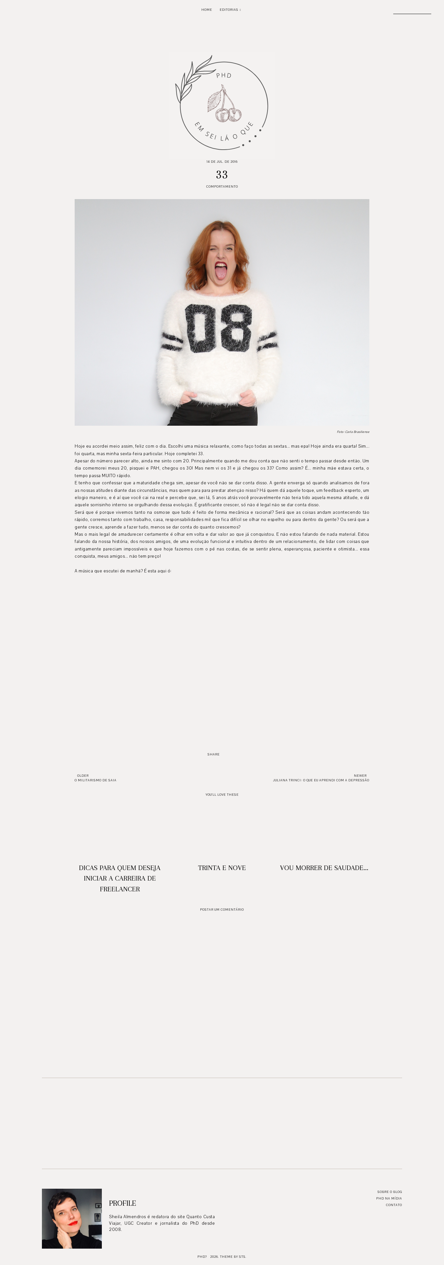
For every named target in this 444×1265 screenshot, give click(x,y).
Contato (394, 1205)
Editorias (229, 10)
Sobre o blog (390, 1192)
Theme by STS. (233, 1257)
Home (206, 10)
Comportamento (222, 186)
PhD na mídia (389, 1198)
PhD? (202, 1257)
